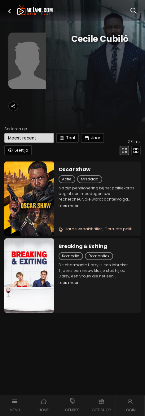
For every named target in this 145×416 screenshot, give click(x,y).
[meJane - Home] (35, 10)
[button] (9, 11)
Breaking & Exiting (83, 246)
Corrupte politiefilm (123, 229)
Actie (67, 179)
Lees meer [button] (69, 205)
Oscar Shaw (74, 169)
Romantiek (99, 256)
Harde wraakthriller (83, 229)
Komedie (70, 256)
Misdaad (90, 179)
